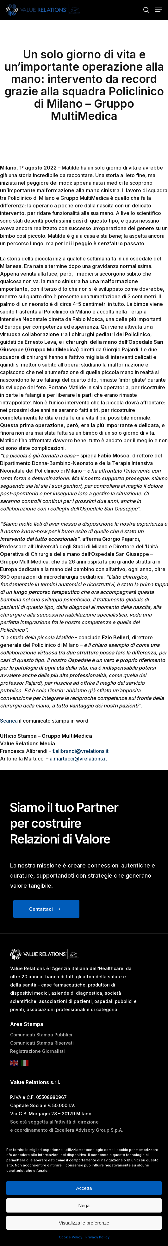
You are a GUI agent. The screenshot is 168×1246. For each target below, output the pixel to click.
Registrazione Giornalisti (37, 1051)
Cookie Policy (70, 1237)
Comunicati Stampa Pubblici (41, 1034)
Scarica (9, 721)
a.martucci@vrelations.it (78, 758)
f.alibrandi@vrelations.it (81, 751)
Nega (84, 1205)
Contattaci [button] (41, 909)
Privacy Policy (97, 1237)
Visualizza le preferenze (84, 1222)
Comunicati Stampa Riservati (42, 1043)
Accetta (84, 1188)
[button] (158, 10)
